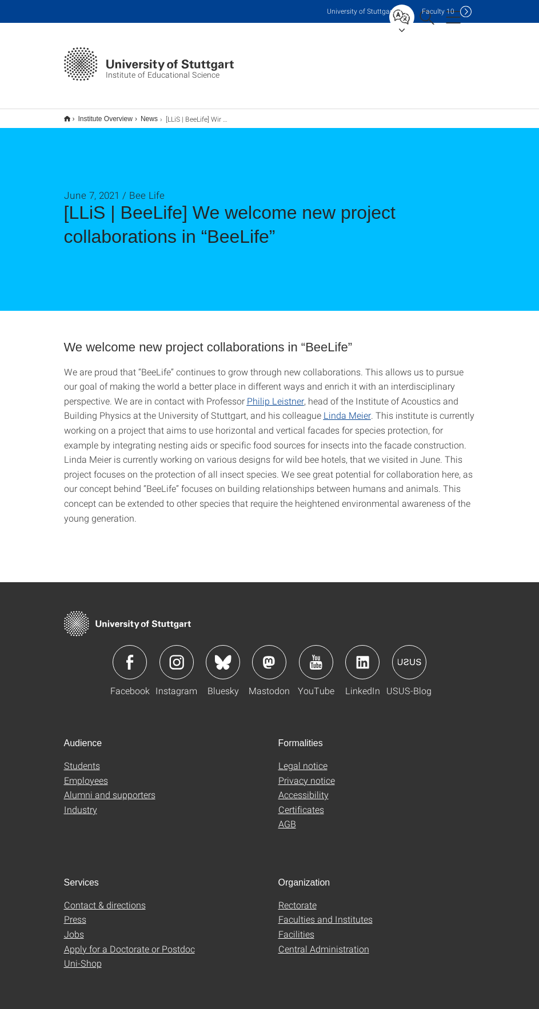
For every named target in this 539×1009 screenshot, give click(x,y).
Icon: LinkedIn (362, 655)
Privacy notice (306, 773)
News (142, 115)
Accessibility (303, 787)
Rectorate (297, 897)
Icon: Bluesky (223, 655)
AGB (287, 816)
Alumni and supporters (109, 787)
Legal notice (303, 758)
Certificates (301, 802)
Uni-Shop (83, 956)
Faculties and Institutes (325, 912)
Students (82, 758)
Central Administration (323, 941)
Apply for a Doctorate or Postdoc (129, 941)
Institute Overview (99, 115)
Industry (80, 802)
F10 (438, 11)
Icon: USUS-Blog (409, 655)
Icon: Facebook (130, 655)
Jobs (74, 926)
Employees (86, 773)
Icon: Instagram (176, 655)
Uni (360, 11)
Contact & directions (105, 897)
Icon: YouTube (316, 655)
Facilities (296, 926)
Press (75, 912)
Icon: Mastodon (269, 655)
